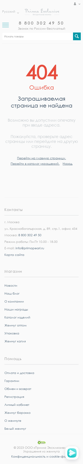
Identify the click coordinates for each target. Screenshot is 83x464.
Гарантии (11, 381)
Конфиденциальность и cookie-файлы (41, 456)
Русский (9, 11)
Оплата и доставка (19, 373)
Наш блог (11, 293)
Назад (67, 163)
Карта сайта (14, 255)
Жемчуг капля (15, 341)
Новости (10, 285)
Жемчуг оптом (15, 325)
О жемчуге (12, 420)
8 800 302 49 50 (41, 23)
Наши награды (16, 309)
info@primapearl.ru (29, 248)
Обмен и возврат (17, 389)
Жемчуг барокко (17, 412)
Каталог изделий (17, 317)
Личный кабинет (16, 404)
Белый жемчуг (15, 428)
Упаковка (11, 333)
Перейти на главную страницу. (41, 158)
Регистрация (14, 397)
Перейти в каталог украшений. (35, 163)
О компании (14, 301)
